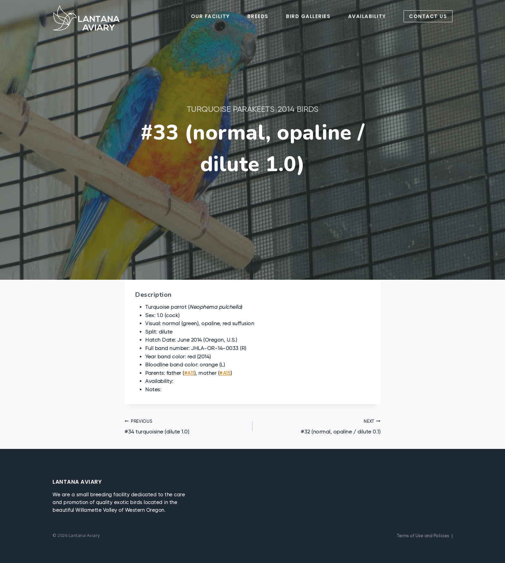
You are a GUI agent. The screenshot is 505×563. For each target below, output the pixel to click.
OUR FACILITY (210, 16)
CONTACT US (428, 16)
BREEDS (258, 16)
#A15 (225, 373)
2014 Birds (298, 109)
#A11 (189, 373)
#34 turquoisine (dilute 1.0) (186, 426)
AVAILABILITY (367, 16)
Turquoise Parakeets (231, 109)
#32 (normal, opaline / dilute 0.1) (319, 426)
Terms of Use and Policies (423, 535)
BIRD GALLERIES (308, 16)
